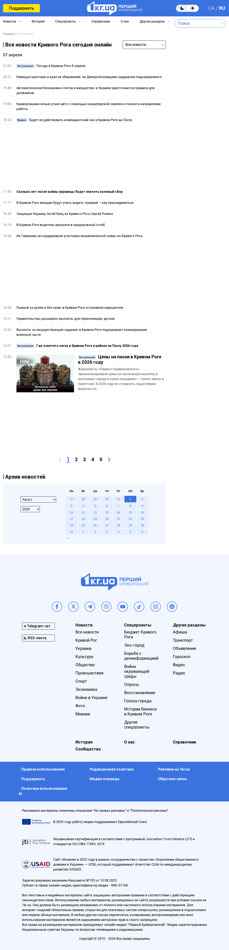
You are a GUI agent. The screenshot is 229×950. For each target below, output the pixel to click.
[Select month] (38, 499)
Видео (179, 664)
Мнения (82, 714)
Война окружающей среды (136, 671)
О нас (125, 21)
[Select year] (30, 509)
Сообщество (88, 749)
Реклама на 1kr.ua (174, 769)
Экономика (86, 689)
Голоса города (138, 700)
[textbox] (197, 23)
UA (211, 8)
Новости (9, 21)
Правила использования (43, 769)
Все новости (87, 632)
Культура (84, 656)
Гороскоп (181, 656)
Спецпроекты (65, 21)
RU (222, 8)
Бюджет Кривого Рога (140, 634)
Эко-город (134, 645)
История (38, 21)
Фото (80, 705)
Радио (179, 673)
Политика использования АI (43, 791)
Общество (85, 664)
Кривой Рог (86, 640)
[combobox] (197, 23)
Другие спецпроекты (136, 725)
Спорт (81, 681)
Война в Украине (91, 697)
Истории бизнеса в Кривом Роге (140, 711)
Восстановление (139, 692)
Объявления (184, 648)
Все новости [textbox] (135, 44)
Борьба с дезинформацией (141, 656)
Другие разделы (152, 21)
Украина (83, 648)
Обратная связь (172, 779)
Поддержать (21, 8)
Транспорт (183, 640)
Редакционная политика (112, 769)
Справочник (100, 21)
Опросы (131, 684)
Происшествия (89, 673)
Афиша (180, 632)
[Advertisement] (84, 154)
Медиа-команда (104, 779)
